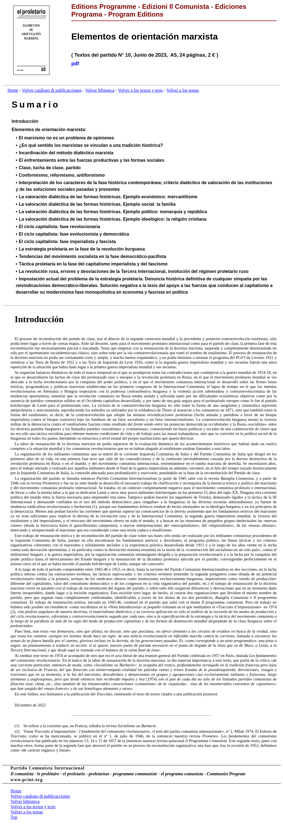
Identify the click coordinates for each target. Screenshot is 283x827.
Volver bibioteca (99, 90)
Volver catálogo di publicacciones (52, 90)
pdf (75, 63)
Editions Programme (103, 6)
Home (12, 90)
